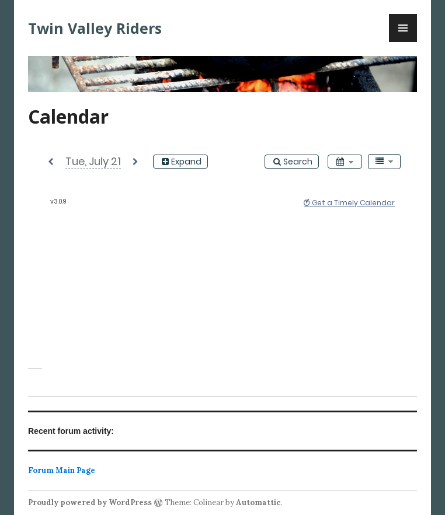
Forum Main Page (61, 470)
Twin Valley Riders (95, 28)
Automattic (258, 502)
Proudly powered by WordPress (90, 502)
